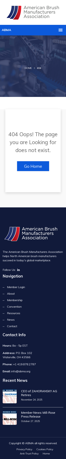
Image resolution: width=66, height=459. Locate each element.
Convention (14, 306)
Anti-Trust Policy (29, 453)
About (11, 293)
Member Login (16, 287)
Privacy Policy (24, 449)
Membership (15, 300)
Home (28, 68)
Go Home (33, 166)
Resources (13, 313)
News (11, 319)
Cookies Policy (44, 449)
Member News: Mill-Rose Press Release (38, 414)
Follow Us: (9, 270)
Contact (12, 326)
